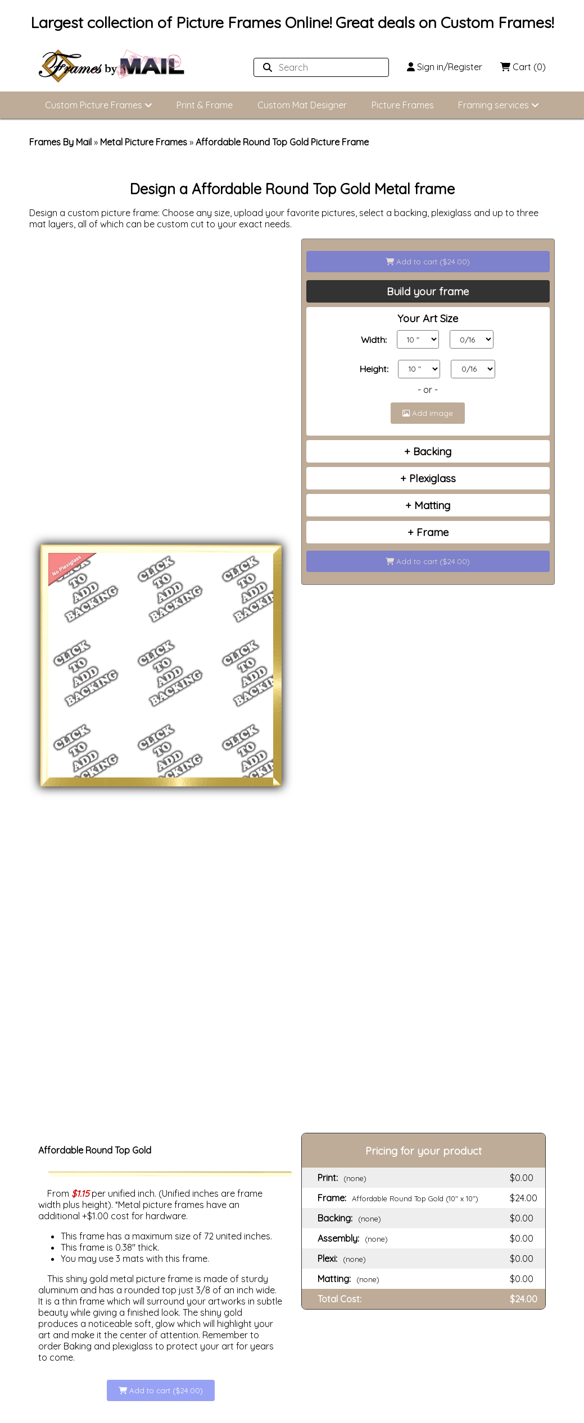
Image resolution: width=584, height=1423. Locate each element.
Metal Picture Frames (143, 142)
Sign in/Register (444, 66)
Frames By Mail (60, 142)
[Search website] (318, 67)
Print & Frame (204, 105)
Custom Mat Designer (302, 105)
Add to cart (428, 261)
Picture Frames (403, 105)
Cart (523, 66)
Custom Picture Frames (98, 105)
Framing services (498, 105)
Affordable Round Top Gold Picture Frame (282, 142)
